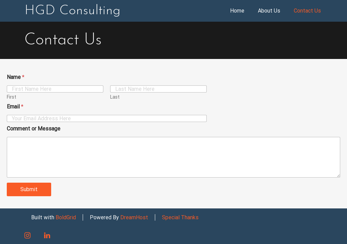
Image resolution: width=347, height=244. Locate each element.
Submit (29, 189)
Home (237, 10)
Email (15, 106)
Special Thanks (180, 217)
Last (115, 97)
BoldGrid (66, 217)
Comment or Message (33, 128)
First (11, 97)
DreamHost (134, 217)
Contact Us (307, 10)
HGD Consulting (72, 11)
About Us (269, 10)
